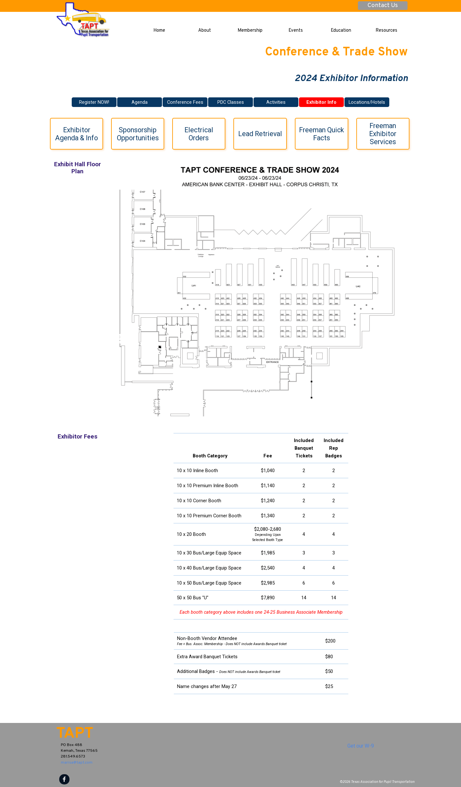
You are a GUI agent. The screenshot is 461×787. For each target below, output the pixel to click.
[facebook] (64, 779)
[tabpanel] (261, 526)
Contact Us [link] (383, 5)
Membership (250, 31)
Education (341, 31)
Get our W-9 (360, 746)
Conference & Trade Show (336, 52)
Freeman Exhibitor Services (383, 134)
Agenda (140, 102)
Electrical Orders (199, 134)
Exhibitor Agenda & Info (76, 134)
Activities (276, 102)
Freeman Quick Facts (322, 134)
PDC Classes (230, 102)
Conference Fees (185, 102)
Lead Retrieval (260, 134)
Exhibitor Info (321, 102)
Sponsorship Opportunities (138, 134)
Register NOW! (94, 102)
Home (159, 31)
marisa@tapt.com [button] (77, 762)
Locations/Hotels (367, 102)
